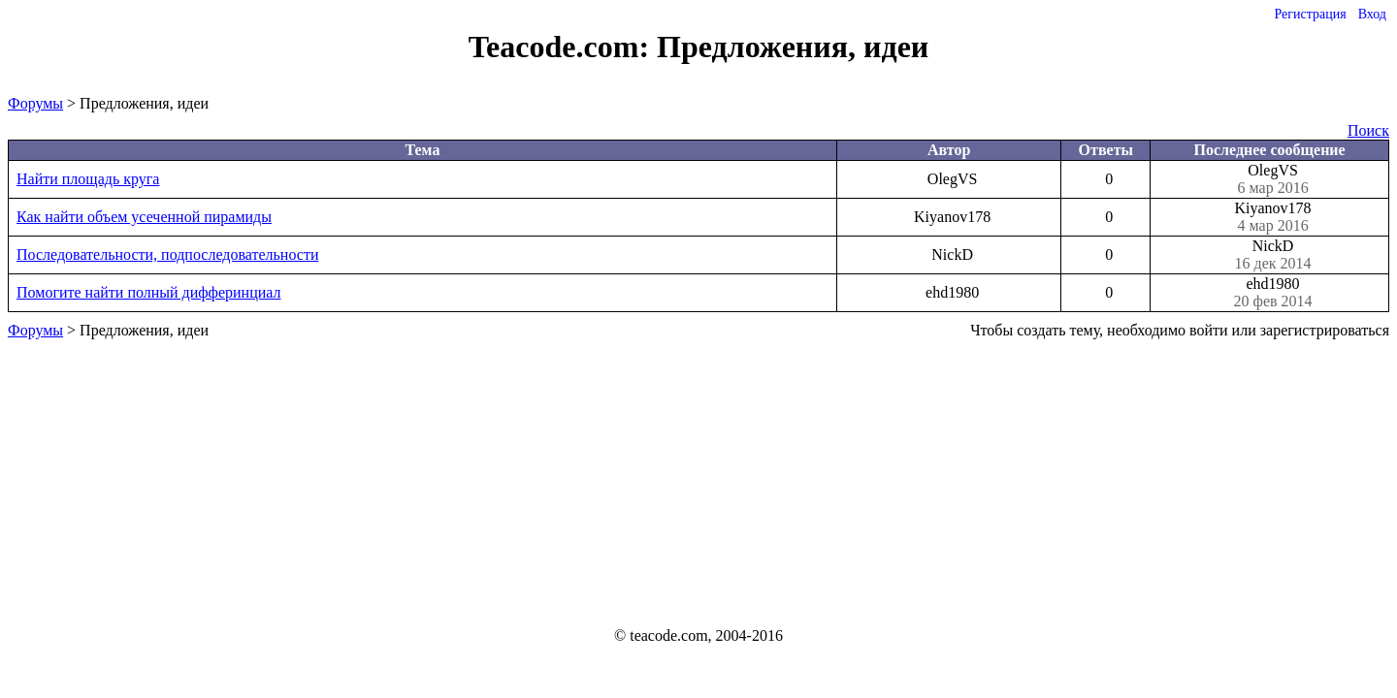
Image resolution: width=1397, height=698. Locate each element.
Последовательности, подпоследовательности (167, 254)
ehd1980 (1272, 292)
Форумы (35, 103)
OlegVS (1272, 179)
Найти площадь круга (87, 179)
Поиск (1368, 130)
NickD (1272, 255)
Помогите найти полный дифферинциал (148, 292)
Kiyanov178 (1272, 217)
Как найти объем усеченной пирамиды (144, 216)
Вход (1372, 14)
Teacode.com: (563, 46)
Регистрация (1310, 14)
